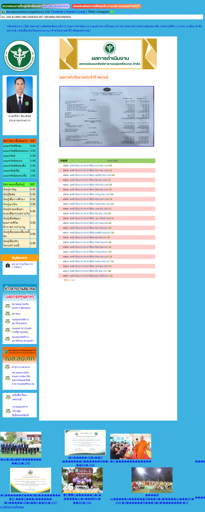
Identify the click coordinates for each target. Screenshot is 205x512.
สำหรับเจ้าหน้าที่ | (62, 30)
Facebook (57, 11)
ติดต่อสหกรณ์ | (82, 30)
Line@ (82, 11)
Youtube (70, 11)
